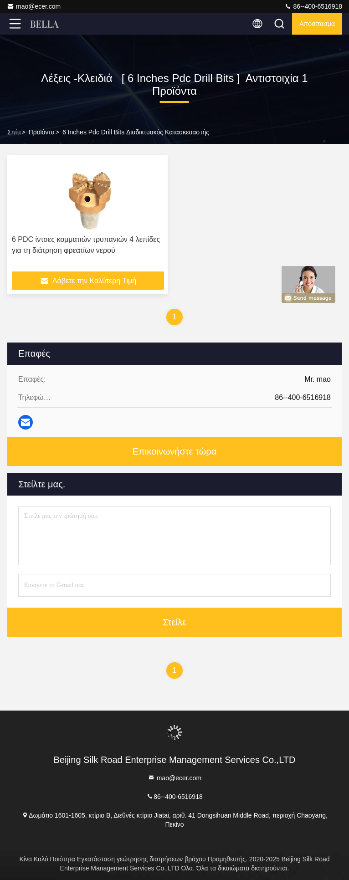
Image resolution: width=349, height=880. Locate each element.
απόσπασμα (317, 23)
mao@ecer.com (34, 6)
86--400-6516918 (313, 6)
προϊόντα (42, 132)
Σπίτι (14, 132)
